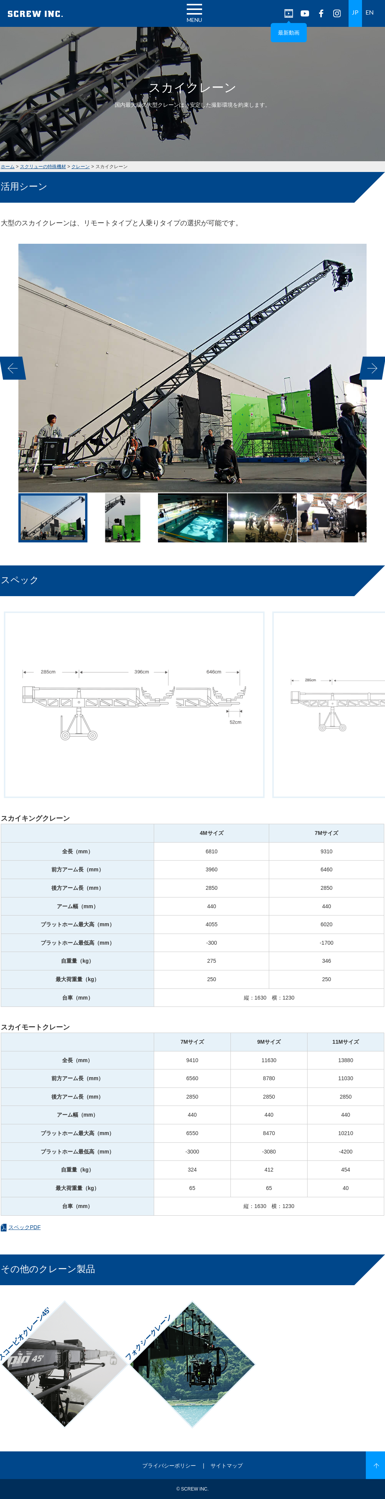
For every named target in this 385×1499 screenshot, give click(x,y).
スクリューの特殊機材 (43, 166)
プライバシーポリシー (169, 1466)
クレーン (80, 166)
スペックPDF (24, 1227)
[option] (192, 368)
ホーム (8, 166)
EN (369, 12)
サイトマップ (227, 1466)
